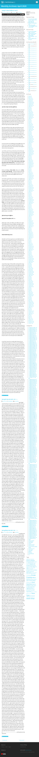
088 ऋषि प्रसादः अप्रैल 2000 (32, 350)
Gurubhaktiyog (10, 401)
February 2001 (30, 292)
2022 (29, 48)
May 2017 (30, 170)
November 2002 (31, 272)
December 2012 (31, 222)
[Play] (3, 14)
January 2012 (30, 233)
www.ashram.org (23, 746)
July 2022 (29, 107)
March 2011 (30, 243)
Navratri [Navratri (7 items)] (29, 573)
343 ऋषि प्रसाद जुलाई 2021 (32, 528)
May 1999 (30, 310)
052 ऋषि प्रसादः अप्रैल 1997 (32, 333)
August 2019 (30, 142)
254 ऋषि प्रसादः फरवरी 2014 (32, 442)
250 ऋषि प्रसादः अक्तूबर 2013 (32, 438)
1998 (29, 86)
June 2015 (30, 193)
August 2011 (30, 238)
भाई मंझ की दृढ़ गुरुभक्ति (31, 25)
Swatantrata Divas (31, 548)
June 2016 (30, 181)
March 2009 (30, 267)
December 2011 (31, 234)
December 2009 (31, 258)
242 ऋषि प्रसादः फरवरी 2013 (32, 431)
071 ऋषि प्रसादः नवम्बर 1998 (32, 339)
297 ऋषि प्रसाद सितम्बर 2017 (32, 486)
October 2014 (30, 201)
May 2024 (30, 96)
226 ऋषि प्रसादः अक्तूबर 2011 (32, 415)
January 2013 (30, 221)
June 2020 (30, 132)
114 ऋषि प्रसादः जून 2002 (32, 373)
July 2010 (29, 251)
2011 (29, 70)
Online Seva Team (32, 752)
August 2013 (30, 215)
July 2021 (29, 119)
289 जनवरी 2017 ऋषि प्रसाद (32, 478)
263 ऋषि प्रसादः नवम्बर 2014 (32, 451)
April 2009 (30, 266)
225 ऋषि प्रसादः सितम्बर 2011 (32, 414)
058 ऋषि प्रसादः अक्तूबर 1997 (32, 338)
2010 (29, 72)
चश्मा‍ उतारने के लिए (31, 553)
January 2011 (30, 245)
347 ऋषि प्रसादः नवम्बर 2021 (32, 532)
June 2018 (30, 156)
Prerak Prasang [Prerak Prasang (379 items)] (31, 576)
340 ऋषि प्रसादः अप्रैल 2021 (32, 525)
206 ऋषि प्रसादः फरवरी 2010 (32, 395)
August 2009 (30, 262)
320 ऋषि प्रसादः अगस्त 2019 (32, 510)
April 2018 (30, 158)
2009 (29, 74)
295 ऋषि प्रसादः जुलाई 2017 (32, 484)
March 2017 (30, 172)
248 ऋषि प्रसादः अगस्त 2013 (32, 436)
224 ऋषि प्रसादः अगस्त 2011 (32, 413)
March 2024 (30, 98)
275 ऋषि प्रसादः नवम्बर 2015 (32, 464)
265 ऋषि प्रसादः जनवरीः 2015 (32, 453)
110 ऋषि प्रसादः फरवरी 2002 (32, 369)
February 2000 (30, 301)
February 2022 (30, 112)
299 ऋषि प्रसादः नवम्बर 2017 (32, 488)
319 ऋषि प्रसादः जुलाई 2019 (32, 509)
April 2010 (30, 254)
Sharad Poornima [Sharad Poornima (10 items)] (28, 582)
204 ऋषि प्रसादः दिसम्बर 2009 (32, 393)
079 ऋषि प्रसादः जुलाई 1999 (32, 342)
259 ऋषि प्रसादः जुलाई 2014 (32, 447)
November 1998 (31, 311)
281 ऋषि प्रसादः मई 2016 (32, 470)
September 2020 (31, 129)
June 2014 (30, 205)
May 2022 (30, 109)
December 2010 (31, 246)
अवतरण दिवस (30, 550)
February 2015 (30, 197)
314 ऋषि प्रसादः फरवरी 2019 (32, 504)
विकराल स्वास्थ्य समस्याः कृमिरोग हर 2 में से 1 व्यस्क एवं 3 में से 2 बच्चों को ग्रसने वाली (32, 20)
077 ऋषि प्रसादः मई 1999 (32, 340)
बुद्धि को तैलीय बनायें (31, 22)
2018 (29, 56)
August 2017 (30, 167)
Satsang (9, 12)
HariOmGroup (28, 750)
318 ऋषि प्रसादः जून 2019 (32, 508)
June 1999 (30, 309)
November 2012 (31, 223)
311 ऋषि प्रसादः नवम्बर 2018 (32, 501)
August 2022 (30, 106)
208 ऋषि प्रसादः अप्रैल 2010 (32, 397)
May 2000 (30, 298)
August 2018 (30, 154)
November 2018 (31, 151)
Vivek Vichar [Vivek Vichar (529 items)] (30, 599)
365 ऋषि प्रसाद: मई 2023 (32, 538)
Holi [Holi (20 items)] (33, 570)
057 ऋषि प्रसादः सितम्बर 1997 (32, 337)
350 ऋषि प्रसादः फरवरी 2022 (32, 535)
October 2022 (30, 104)
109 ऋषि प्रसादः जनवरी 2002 (32, 368)
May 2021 (30, 121)
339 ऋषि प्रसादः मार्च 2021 (32, 524)
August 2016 (30, 179)
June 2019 (30, 144)
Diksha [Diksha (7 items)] (36, 566)
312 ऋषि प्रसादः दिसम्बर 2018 (32, 502)
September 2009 (31, 261)
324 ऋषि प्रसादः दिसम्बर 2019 (32, 514)
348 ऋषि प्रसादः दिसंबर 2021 (32, 533)
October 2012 (30, 224)
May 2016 (30, 182)
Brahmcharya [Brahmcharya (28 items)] (33, 565)
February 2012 (30, 232)
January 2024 (30, 100)
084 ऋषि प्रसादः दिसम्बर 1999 (32, 347)
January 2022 (30, 113)
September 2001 (31, 286)
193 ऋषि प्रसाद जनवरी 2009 (32, 382)
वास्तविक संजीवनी (30, 35)
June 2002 (30, 277)
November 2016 (31, 176)
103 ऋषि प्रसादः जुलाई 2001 (32, 363)
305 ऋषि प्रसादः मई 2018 (32, 494)
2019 (29, 54)
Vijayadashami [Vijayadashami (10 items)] (33, 596)
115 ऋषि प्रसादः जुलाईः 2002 (32, 374)
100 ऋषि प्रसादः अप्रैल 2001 (32, 360)
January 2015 (30, 198)
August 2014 (30, 203)
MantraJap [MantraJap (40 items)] (28, 572)
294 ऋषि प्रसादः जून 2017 (32, 483)
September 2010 (31, 249)
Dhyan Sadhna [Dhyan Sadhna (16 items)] (32, 566)
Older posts (5, 740)
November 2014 (31, 200)
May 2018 (30, 157)
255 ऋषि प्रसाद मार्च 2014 (32, 443)
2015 (29, 62)
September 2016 (31, 178)
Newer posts (21, 740)
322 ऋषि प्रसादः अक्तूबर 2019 (32, 512)
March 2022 (30, 111)
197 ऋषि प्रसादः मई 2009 (32, 386)
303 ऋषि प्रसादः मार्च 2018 (32, 492)
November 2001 (31, 284)
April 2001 (30, 290)
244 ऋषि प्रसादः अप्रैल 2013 (32, 432)
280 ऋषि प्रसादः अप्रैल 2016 (32, 469)
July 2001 (29, 287)
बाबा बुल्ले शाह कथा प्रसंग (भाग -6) (9, 399)
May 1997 (30, 316)
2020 (29, 52)
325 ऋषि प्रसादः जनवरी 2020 (32, 515)
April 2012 (30, 230)
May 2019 (30, 145)
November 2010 (31, 247)
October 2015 (30, 189)
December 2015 (31, 187)
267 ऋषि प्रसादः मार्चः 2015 (32, 455)
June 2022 (30, 108)
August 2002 (30, 275)
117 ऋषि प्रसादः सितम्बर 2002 (32, 376)
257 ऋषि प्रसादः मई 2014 (32, 445)
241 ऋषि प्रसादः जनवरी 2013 (32, 430)
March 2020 (30, 135)
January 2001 (30, 293)
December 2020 (31, 126)
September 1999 (31, 305)
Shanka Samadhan (31, 544)
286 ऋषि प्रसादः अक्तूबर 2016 (32, 475)
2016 (29, 60)
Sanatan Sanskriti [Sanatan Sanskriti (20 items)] (33, 579)
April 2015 (30, 195)
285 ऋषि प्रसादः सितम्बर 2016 (32, 474)
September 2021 (31, 117)
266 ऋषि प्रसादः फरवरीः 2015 (32, 454)
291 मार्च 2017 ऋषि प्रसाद (32, 480)
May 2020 (30, 133)
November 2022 (31, 103)
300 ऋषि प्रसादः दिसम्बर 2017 (32, 489)
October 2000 (30, 295)
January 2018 (30, 161)
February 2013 (30, 220)
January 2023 (30, 101)
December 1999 (31, 302)
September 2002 (31, 274)
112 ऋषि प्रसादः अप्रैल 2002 (32, 371)
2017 (29, 58)
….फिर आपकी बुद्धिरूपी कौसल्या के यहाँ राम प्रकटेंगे (32, 27)
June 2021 (30, 120)
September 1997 (31, 313)
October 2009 (30, 260)
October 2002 (30, 273)
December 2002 (31, 271)
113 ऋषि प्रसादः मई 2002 (32, 372)
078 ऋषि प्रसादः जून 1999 (32, 341)
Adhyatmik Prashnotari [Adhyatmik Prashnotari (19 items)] (30, 559)
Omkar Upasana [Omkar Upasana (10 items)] (33, 573)
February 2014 (30, 209)
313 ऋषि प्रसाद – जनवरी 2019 (32, 503)
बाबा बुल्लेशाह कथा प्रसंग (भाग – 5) (10, 530)
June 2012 (30, 228)
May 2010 (30, 253)
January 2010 (30, 257)
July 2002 (29, 276)
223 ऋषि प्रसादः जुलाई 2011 (32, 412)
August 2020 (30, 130)
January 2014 (30, 210)
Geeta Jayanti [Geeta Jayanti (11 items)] (31, 568)
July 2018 (29, 155)
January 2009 (30, 269)
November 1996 (31, 322)
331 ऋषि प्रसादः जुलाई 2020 (32, 520)
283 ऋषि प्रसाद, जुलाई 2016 (32, 472)
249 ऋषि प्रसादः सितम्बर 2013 (32, 437)
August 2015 (30, 191)
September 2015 (31, 190)
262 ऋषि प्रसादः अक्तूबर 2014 (32, 450)
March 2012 (30, 231)
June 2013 (30, 217)
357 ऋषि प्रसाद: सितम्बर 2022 (32, 537)
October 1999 (30, 304)
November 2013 (31, 212)
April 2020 (30, 134)
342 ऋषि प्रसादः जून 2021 (32, 527)
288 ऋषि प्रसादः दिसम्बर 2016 (32, 477)
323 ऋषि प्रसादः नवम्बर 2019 (32, 513)
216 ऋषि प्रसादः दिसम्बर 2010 (32, 405)
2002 (29, 78)
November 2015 (31, 188)
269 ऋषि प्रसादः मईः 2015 (32, 457)
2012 (29, 68)
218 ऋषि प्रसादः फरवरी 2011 (32, 407)
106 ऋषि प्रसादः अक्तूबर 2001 (32, 365)
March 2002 (30, 280)
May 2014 (30, 206)
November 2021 (31, 115)
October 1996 (30, 323)
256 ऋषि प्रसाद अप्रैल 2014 (32, 444)
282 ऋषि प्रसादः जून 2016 (32, 471)
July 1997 (29, 315)
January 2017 (30, 174)
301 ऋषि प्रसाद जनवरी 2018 (32, 490)
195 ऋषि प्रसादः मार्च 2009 (32, 384)
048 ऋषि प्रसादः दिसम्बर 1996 (32, 329)
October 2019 (30, 140)
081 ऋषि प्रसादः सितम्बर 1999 (32, 344)
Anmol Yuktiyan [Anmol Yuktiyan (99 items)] (30, 560)
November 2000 (31, 294)
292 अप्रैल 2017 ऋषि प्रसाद (32, 481)
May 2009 (30, 265)
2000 (29, 82)
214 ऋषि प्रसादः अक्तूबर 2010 (32, 403)
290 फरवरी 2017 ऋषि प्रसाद (32, 479)
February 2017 (30, 173)
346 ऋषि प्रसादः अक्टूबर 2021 (32, 531)
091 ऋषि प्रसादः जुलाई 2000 (32, 353)
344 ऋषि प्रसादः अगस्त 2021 (32, 529)
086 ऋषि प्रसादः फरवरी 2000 (32, 348)
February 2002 (30, 281)
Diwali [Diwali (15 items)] (27, 567)
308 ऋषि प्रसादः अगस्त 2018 (32, 497)
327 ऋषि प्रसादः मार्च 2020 (32, 517)
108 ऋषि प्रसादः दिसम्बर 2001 (32, 367)
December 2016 (31, 175)
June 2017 (30, 169)
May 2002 (30, 278)
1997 (29, 88)
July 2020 (29, 131)
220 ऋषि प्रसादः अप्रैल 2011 (32, 409)
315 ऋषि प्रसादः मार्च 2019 (32, 505)
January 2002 (30, 282)
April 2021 (30, 122)
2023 (29, 46)
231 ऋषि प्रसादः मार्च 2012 (32, 419)
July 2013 (29, 216)
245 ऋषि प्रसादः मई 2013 (32, 433)
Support (9, 746)
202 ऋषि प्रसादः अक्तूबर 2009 (32, 391)
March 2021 (30, 123)
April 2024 (30, 97)
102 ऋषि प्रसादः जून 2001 (32, 362)
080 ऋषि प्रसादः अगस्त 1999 (32, 343)
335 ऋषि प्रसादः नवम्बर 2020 (32, 521)
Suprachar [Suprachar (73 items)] (29, 591)
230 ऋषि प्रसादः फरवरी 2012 (32, 418)
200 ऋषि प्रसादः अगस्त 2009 (32, 389)
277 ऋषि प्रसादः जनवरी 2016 (32, 466)
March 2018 (30, 159)
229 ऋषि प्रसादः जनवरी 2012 (32, 417)
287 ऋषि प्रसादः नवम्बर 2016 (32, 476)
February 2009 (30, 268)
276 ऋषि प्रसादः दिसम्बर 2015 (32, 465)
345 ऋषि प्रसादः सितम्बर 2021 (32, 530)
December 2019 (31, 138)
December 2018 (31, 150)
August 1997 (30, 314)
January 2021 (30, 125)
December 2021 (31, 114)
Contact (6, 746)
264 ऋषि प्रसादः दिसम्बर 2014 (32, 452)
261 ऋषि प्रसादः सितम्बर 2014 (32, 449)
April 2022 (30, 110)
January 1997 (30, 320)
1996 (29, 90)
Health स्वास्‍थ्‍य (30, 542)
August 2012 (30, 226)
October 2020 (30, 128)
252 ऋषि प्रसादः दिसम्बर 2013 (32, 440)
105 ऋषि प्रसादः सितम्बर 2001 (32, 364)
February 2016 (30, 185)
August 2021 (30, 118)
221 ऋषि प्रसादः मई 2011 (32, 410)
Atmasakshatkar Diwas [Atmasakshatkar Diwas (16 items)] (30, 561)
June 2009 (30, 264)
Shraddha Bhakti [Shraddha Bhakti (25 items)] (29, 587)
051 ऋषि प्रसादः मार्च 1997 (32, 332)
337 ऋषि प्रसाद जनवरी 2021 (32, 522)
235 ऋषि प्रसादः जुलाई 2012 (32, 423)
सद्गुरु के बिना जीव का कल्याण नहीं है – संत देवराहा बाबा (32, 34)
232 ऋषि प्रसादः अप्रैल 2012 (32, 420)
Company (2, 746)
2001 (29, 80)
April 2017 (30, 171)
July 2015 (29, 192)
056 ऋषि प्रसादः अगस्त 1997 (32, 336)
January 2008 (30, 270)
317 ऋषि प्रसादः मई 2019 (32, 507)
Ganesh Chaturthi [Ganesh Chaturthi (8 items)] (31, 567)
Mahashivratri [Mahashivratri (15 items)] (31, 571)
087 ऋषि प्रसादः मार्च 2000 (32, 349)
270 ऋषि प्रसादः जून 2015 (32, 458)
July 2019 (29, 143)
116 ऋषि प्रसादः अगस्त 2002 (32, 375)
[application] (13, 14)
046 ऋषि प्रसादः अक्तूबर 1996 (32, 327)
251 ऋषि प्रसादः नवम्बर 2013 (32, 439)
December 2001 (31, 283)
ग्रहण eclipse (30, 552)
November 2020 (31, 127)
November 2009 (31, 259)
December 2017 (31, 162)
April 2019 (30, 146)
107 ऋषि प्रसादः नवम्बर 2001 (32, 366)
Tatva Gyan (14, 12)
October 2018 (30, 152)
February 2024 (30, 99)
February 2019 (30, 148)
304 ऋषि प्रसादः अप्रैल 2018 (32, 493)
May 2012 (30, 229)
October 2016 (30, 177)
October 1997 (30, 312)
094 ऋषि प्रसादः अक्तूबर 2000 (32, 354)
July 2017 (29, 168)
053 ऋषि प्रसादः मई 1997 (32, 334)
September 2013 (31, 214)
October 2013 (30, 213)
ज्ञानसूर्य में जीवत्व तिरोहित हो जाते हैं (9, 10)
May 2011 (30, 241)
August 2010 (30, 250)
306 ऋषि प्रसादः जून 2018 (32, 495)
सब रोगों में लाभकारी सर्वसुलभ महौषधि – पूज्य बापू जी (32, 32)
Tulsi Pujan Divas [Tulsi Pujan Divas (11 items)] (32, 595)
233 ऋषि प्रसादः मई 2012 (32, 421)
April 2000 (30, 299)
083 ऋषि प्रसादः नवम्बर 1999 (32, 346)
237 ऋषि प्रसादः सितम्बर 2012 (32, 425)
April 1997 (30, 317)
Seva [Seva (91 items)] (34, 580)
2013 (29, 66)
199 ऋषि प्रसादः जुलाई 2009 (32, 388)
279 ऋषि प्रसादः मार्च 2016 (32, 468)
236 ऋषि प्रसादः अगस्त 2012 (32, 424)
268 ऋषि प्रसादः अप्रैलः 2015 (32, 456)
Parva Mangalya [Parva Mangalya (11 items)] (28, 575)
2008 (29, 76)
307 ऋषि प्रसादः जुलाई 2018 (32, 496)
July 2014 (29, 204)
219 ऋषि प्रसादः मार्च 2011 (32, 408)
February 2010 (30, 256)
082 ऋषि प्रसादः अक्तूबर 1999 (32, 345)
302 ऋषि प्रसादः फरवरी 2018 (32, 491)
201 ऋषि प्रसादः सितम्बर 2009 (32, 390)
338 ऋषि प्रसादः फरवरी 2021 (32, 523)
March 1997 (30, 318)
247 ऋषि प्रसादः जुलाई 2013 (32, 435)
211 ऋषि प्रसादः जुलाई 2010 (32, 400)
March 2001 (30, 291)
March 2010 (30, 255)
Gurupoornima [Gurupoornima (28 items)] (29, 570)
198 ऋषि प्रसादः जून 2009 (32, 387)
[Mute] (20, 14)
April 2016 (30, 183)
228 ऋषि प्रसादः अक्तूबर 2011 (32, 416)
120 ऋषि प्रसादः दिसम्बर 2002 (32, 380)
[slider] (11, 14)
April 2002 (30, 279)
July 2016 (29, 180)
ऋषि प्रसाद (29, 551)
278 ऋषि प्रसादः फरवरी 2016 (32, 467)
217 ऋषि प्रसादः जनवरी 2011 (32, 406)
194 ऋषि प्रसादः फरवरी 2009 (32, 383)
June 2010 (30, 252)
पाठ (28, 554)
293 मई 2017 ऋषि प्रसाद (31, 482)
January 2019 (30, 149)
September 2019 (31, 141)
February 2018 (30, 160)
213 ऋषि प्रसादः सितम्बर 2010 (32, 402)
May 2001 (30, 289)
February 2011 (30, 244)
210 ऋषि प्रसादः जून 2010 (32, 399)
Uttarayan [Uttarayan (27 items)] (28, 596)
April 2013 (30, 219)
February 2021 (30, 124)
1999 (29, 84)
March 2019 (30, 147)
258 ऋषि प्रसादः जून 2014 (32, 446)
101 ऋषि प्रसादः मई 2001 (32, 361)
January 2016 (30, 186)
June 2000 (30, 297)
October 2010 (30, 248)
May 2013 (30, 218)
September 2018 (31, 153)
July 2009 (29, 263)
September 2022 (31, 105)
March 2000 (30, 300)
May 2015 (30, 194)
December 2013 (31, 211)
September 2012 (31, 225)
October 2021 (30, 116)
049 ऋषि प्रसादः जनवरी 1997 (32, 330)
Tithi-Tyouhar (30, 549)
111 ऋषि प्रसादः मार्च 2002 (32, 370)
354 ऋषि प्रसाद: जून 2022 (32, 536)
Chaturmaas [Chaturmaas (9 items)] (28, 566)
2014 (29, 64)
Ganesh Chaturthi (31, 540)
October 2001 (30, 285)
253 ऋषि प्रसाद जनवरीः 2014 (32, 441)
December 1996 (31, 321)
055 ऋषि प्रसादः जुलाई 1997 (32, 335)
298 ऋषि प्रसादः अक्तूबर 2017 (32, 487)
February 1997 (30, 319)
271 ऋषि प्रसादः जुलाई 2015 (32, 459)
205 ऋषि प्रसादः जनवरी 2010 (32, 394)
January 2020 (30, 137)
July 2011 (29, 239)
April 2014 (30, 207)
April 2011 (30, 242)
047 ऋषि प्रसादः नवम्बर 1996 (32, 328)
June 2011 (30, 240)
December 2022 (31, 102)
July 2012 (29, 227)
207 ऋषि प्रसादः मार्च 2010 (32, 396)
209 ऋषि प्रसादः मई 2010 (32, 398)
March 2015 (30, 196)
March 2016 (30, 184)
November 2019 (31, 139)
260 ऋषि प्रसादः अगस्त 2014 (32, 448)
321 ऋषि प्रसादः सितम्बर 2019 (32, 511)
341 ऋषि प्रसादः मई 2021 (32, 526)
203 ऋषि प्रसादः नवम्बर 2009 (32, 392)
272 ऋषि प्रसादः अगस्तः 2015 (32, 460)
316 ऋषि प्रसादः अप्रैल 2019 (32, 506)
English (29, 539)
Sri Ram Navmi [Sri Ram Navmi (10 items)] (32, 590)
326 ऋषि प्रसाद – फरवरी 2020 (32, 516)
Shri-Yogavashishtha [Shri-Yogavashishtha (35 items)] (30, 587)
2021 (29, 50)
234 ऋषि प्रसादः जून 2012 (32, 422)
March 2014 (30, 208)
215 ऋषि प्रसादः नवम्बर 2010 (32, 404)
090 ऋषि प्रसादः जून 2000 (32, 352)
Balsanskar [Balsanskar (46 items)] (30, 563)
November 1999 (31, 303)
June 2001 (30, 288)
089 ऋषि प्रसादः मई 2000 (32, 351)
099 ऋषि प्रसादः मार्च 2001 (32, 359)
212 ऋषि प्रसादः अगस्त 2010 (32, 401)
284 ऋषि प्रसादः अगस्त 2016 (32, 473)
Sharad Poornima (31, 545)
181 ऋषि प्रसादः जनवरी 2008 (32, 381)
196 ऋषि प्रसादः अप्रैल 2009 (32, 385)
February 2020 (30, 136)
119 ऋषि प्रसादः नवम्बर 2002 (32, 379)
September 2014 (31, 202)
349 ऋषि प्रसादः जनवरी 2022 (32, 534)
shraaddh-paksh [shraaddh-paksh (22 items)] (33, 585)
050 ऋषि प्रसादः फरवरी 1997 (32, 331)
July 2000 (29, 296)
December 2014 (31, 199)
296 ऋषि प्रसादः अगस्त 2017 (32, 485)
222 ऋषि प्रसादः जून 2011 (32, 411)
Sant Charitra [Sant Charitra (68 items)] (29, 580)
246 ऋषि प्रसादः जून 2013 (32, 434)
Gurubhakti (20, 12)
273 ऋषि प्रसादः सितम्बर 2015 (32, 461)
